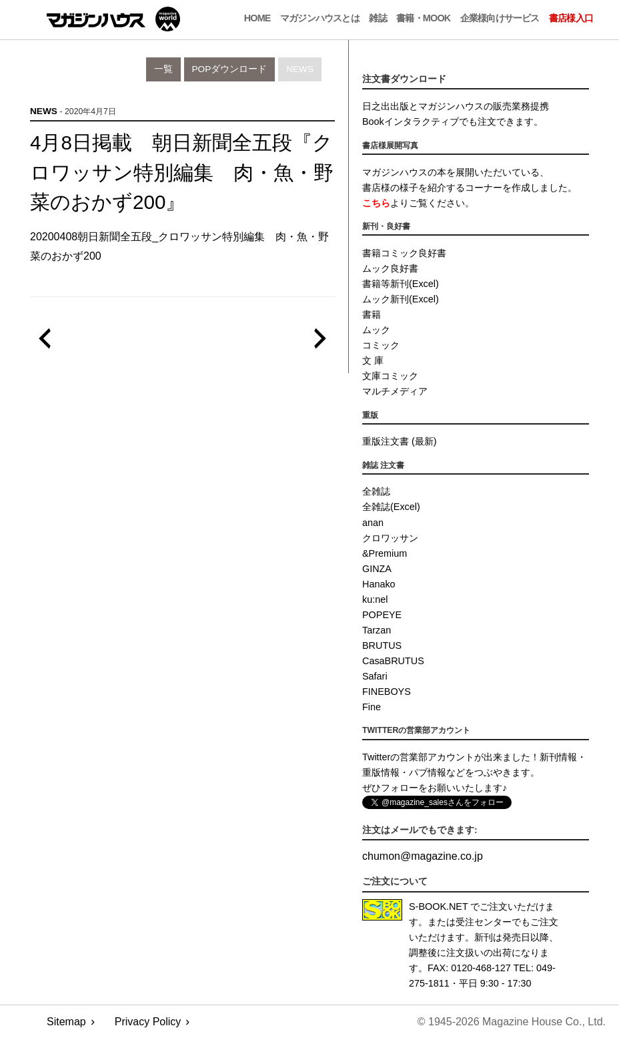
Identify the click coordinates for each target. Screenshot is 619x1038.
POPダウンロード (229, 69)
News (300, 69)
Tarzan (376, 630)
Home (257, 18)
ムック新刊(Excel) (400, 299)
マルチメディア (395, 391)
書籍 (371, 314)
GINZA (377, 568)
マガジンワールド (113, 19)
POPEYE (382, 614)
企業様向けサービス (500, 18)
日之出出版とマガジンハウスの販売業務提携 (455, 106)
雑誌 (377, 18)
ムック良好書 (390, 268)
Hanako (379, 584)
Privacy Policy (148, 1021)
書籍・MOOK (423, 18)
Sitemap (66, 1021)
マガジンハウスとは (320, 18)
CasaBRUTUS (393, 661)
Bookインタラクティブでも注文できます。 (452, 121)
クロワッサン (390, 538)
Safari (375, 676)
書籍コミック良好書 (404, 253)
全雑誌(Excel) (391, 506)
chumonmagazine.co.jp (422, 856)
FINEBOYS (386, 691)
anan (373, 522)
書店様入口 (571, 18)
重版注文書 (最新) (399, 441)
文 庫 (373, 360)
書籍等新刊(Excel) (400, 283)
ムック (376, 329)
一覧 (163, 69)
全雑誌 (376, 491)
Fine (371, 707)
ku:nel (375, 599)
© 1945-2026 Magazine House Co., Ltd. (512, 1021)
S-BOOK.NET (438, 906)
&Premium (384, 553)
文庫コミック (390, 375)
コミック (381, 345)
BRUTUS (382, 645)
